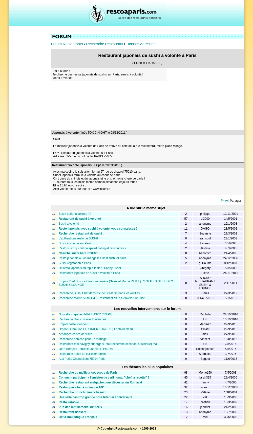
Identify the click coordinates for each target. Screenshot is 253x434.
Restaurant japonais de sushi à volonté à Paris (89, 273)
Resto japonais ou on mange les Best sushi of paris (92, 258)
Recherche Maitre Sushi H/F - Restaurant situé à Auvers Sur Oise (102, 298)
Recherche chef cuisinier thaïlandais (82, 319)
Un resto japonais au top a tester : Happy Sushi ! (91, 268)
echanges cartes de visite (75, 334)
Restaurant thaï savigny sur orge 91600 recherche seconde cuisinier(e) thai (108, 344)
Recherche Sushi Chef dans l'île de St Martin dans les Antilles (99, 293)
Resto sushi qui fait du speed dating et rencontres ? (92, 248)
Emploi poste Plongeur (74, 324)
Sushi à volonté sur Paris (75, 243)
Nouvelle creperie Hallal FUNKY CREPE (85, 314)
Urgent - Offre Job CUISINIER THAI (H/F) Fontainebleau (96, 329)
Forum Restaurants (67, 44)
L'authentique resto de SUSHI (78, 238)
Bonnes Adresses (140, 44)
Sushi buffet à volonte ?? (75, 214)
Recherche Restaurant (104, 44)
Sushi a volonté (69, 223)
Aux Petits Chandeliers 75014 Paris (82, 359)
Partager (235, 200)
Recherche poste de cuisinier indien (82, 354)
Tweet (225, 200)
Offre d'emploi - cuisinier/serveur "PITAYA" (86, 349)
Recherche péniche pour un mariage (83, 339)
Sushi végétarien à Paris (75, 263)
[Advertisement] (30, 108)
